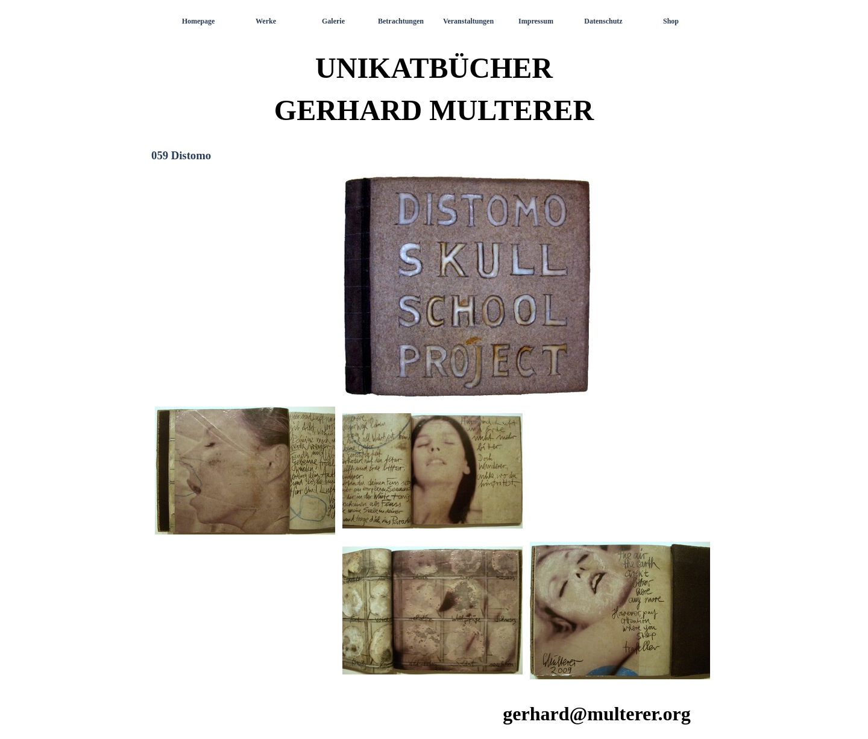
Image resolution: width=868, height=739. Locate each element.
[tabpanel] (434, 427)
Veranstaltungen (468, 21)
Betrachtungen (401, 21)
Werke (266, 21)
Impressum (535, 21)
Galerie (333, 21)
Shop (671, 21)
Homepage (198, 21)
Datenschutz (603, 21)
